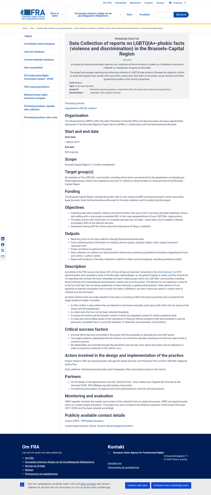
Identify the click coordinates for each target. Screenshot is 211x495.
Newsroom (135, 2)
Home (24, 28)
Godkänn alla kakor (137, 485)
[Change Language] (177, 3)
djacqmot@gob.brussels (120, 426)
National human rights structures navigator (35, 96)
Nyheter (29, 470)
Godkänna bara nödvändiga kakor (171, 485)
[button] (2, 239)
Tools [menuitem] (129, 14)
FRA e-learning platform (37, 86)
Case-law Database (34, 51)
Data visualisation (33, 67)
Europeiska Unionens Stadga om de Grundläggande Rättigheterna (59, 462)
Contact (160, 2)
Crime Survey (164, 272)
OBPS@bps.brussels (92, 421)
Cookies (148, 2)
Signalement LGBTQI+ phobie (80, 108)
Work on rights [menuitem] (54, 14)
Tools (32, 28)
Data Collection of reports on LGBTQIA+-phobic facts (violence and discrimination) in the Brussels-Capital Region (118, 28)
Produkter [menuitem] (145, 14)
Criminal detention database (39, 59)
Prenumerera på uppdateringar (41, 474)
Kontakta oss (114, 463)
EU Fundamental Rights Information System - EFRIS (38, 77)
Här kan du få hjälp (35, 466)
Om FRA (107, 2)
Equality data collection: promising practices (54, 28)
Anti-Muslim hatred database (39, 43)
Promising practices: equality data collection (39, 108)
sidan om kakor (88, 484)
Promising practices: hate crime (41, 117)
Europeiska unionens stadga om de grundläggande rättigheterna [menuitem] (93, 14)
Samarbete (120, 2)
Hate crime (127, 60)
